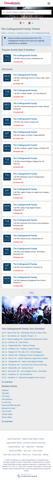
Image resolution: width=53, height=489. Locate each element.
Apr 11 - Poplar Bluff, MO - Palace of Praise (18, 346)
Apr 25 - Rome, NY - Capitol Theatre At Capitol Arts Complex (25, 358)
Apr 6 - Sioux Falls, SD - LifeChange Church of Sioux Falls (24, 333)
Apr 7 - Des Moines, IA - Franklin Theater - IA (19, 336)
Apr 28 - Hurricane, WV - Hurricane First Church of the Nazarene (25, 365)
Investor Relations (14, 447)
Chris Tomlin (6, 411)
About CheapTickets (14, 439)
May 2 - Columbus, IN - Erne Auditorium (17, 374)
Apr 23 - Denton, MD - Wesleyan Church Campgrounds (23, 355)
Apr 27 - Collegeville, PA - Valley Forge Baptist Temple (22, 362)
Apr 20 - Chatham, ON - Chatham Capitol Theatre (21, 349)
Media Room (30, 447)
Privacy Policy (36, 455)
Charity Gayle (7, 414)
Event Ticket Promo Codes (12, 455)
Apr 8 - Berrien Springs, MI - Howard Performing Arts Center (25, 339)
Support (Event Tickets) (14, 443)
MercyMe (5, 393)
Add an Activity (37, 451)
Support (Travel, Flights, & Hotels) (33, 439)
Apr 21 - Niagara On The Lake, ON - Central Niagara (22, 352)
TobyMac (5, 390)
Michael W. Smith (8, 408)
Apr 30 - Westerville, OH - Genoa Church (17, 368)
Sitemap (45, 455)
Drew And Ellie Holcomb (11, 405)
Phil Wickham (7, 399)
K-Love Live (6, 402)
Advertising (39, 447)
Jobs (23, 447)
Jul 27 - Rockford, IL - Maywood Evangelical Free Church (23, 378)
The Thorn (6, 396)
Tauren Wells (7, 417)
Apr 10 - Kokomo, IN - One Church (15, 342)
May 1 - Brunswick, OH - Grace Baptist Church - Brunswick (24, 371)
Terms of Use (26, 455)
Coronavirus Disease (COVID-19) (34, 443)
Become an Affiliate (15, 451)
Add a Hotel (27, 451)
